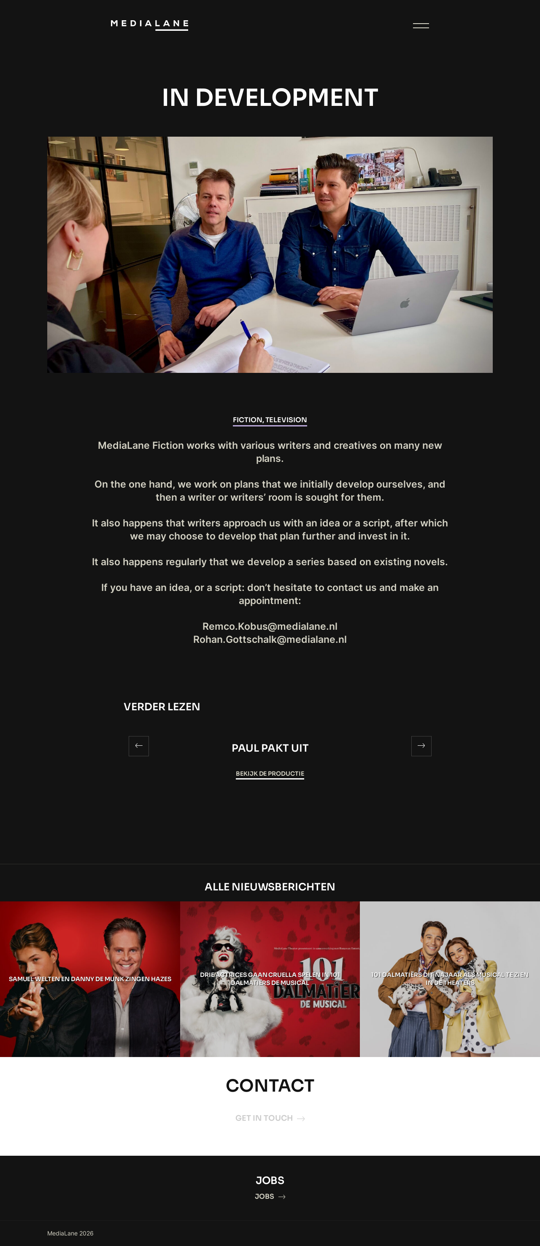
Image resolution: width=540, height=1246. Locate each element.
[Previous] (139, 746)
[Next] (421, 746)
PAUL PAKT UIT (270, 748)
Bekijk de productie (270, 773)
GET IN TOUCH (270, 1118)
